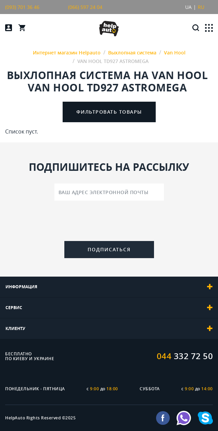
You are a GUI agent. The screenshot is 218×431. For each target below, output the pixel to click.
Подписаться (109, 249)
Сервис (109, 307)
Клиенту (109, 328)
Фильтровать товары (109, 112)
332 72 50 (185, 356)
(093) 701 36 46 (22, 7)
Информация (109, 286)
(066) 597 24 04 (85, 7)
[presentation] (109, 222)
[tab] (109, 287)
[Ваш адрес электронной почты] (109, 192)
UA (188, 7)
